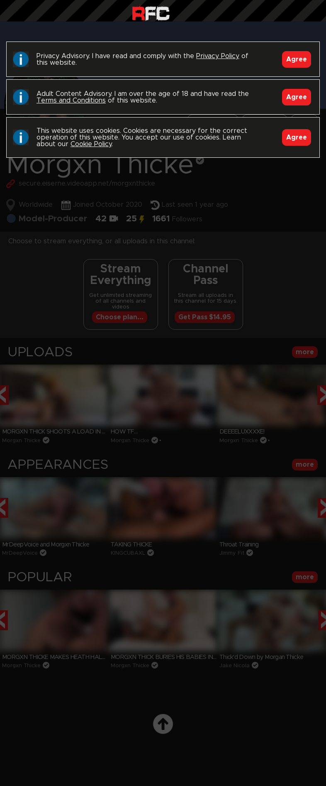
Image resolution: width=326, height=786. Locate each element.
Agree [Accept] (296, 59)
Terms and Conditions (71, 100)
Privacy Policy (217, 56)
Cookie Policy (91, 144)
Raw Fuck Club (151, 12)
